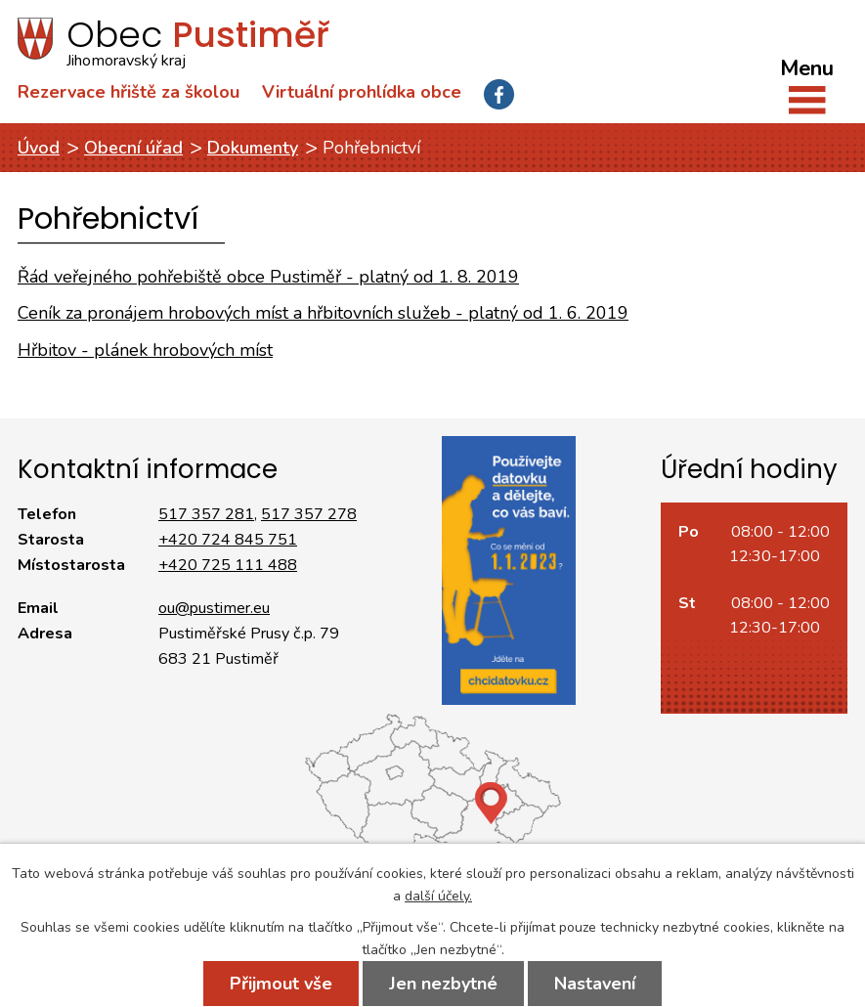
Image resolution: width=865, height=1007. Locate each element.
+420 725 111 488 (227, 565)
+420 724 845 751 (227, 539)
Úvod (39, 147)
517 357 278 (309, 514)
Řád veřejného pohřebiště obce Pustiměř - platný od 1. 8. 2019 (268, 276)
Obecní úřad (133, 147)
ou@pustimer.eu (214, 608)
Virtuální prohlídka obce (361, 92)
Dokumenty (252, 147)
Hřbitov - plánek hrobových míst (145, 350)
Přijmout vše (281, 983)
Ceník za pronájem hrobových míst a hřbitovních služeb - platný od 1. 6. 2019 (323, 313)
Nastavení (594, 983)
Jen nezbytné (443, 983)
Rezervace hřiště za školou (128, 92)
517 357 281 (206, 514)
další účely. (438, 896)
